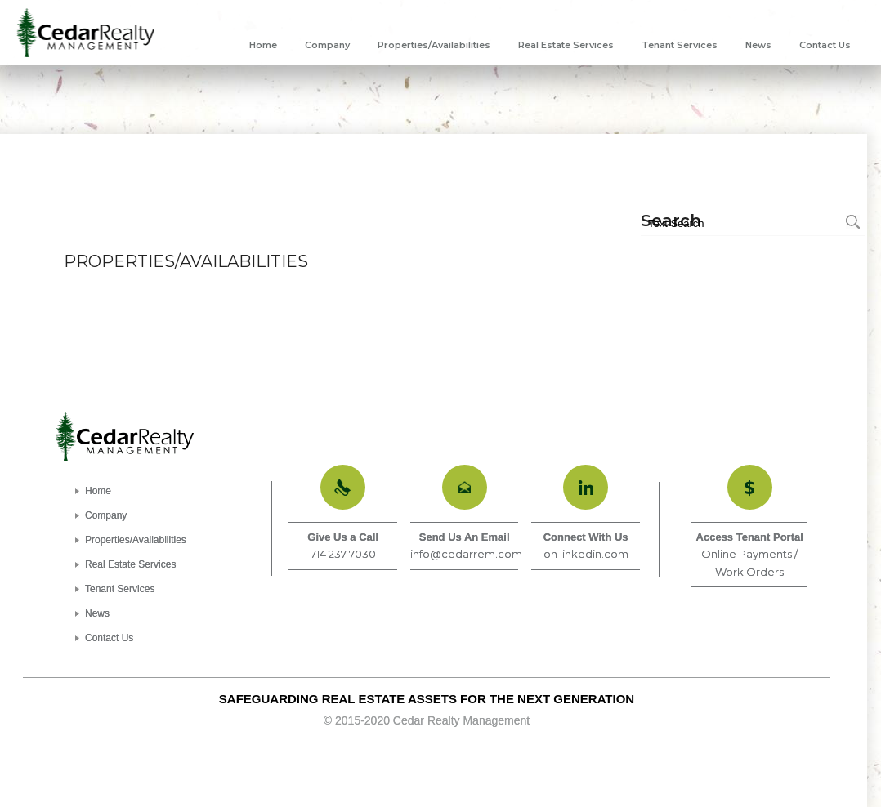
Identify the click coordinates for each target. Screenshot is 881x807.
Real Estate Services (130, 564)
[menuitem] (263, 45)
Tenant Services (119, 589)
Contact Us (109, 638)
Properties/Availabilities (135, 540)
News (97, 613)
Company (106, 515)
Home (98, 491)
